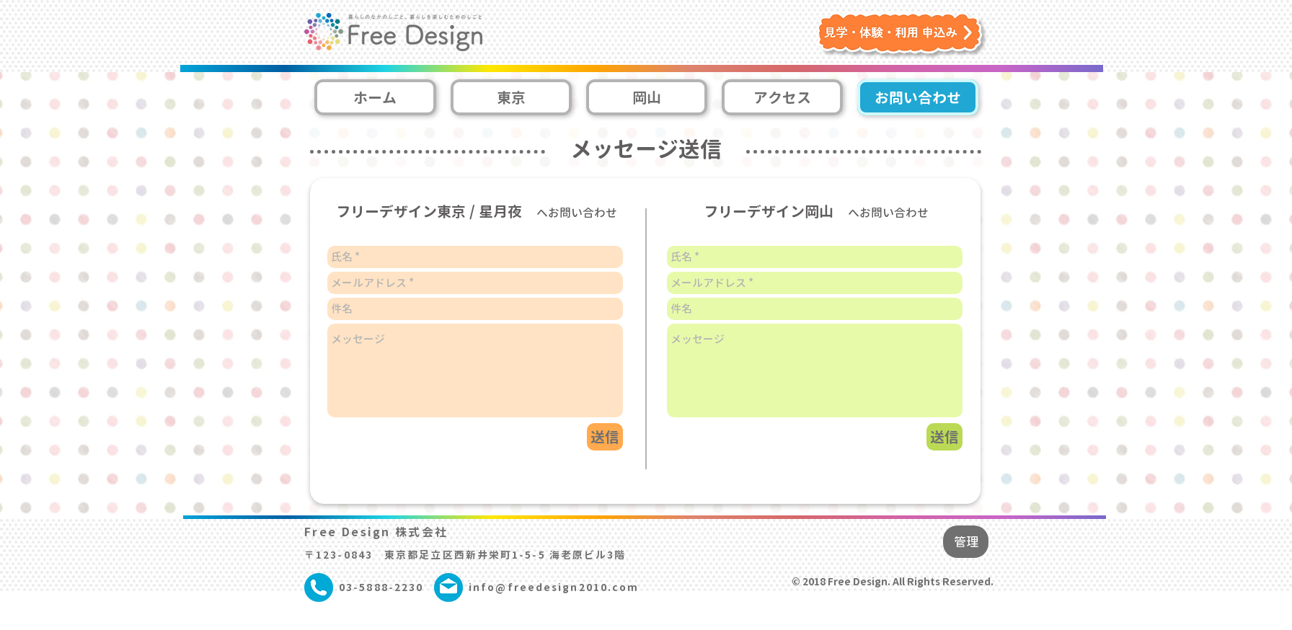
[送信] (944, 437)
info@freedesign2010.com (554, 587)
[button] (902, 36)
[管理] (965, 541)
